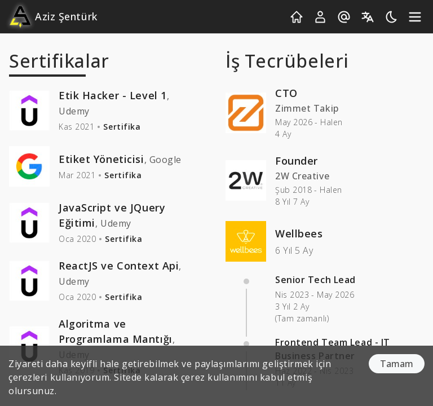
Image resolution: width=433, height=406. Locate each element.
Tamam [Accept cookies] (396, 364)
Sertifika (121, 126)
